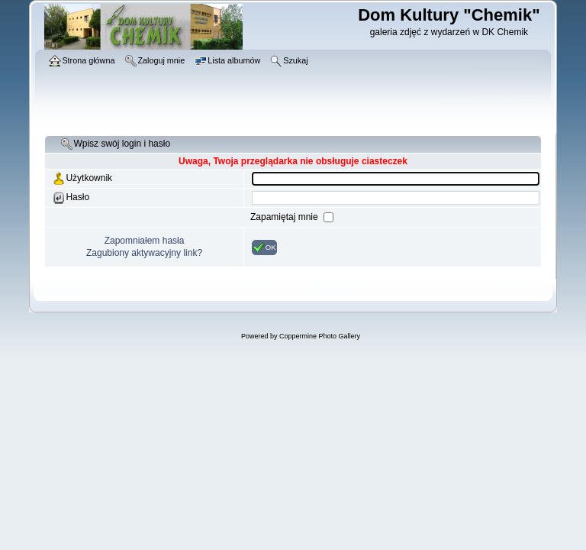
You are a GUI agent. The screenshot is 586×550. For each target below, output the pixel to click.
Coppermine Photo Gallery (319, 336)
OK (264, 247)
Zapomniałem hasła (145, 240)
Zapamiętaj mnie (285, 217)
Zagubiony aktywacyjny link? (144, 252)
